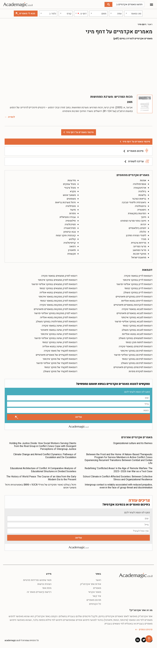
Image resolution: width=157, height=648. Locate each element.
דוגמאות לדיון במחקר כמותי (138, 288)
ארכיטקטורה (140, 188)
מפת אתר (46, 588)
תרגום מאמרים (93, 600)
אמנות (143, 180)
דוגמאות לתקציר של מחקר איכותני (60, 359)
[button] (151, 4)
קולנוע (72, 239)
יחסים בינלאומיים (137, 228)
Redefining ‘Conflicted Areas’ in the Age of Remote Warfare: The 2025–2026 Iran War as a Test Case (118, 470)
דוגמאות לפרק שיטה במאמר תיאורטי (59, 330)
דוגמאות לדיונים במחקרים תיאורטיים (134, 296)
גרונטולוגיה (140, 206)
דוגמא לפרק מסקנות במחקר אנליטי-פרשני (55, 313)
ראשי (150, 24)
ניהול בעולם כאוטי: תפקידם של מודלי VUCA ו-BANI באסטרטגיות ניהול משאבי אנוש (40, 486)
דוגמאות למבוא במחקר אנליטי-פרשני (133, 321)
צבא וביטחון (69, 232)
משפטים (71, 199)
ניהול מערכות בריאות (65, 202)
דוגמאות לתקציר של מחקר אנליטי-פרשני (56, 363)
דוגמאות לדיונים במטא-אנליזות (136, 301)
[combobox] (133, 14)
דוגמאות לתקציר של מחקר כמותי (60, 367)
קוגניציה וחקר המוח (66, 235)
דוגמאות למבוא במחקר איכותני (136, 317)
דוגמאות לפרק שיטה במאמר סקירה (59, 326)
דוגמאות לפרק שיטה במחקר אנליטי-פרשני (55, 338)
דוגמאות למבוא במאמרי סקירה (137, 309)
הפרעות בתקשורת (137, 213)
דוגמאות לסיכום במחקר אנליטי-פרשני (133, 355)
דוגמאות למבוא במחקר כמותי (137, 326)
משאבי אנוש (69, 195)
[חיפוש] (108, 4)
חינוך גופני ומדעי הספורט (133, 221)
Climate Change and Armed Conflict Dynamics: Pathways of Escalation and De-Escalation (44, 456)
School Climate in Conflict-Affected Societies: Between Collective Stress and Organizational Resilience (117, 478)
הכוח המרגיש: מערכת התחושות (111, 96)
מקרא (73, 191)
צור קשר (96, 596)
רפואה (72, 246)
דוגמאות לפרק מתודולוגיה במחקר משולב (56, 321)
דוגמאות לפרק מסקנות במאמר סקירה (58, 305)
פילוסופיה (70, 221)
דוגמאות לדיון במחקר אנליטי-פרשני (134, 284)
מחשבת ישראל (138, 257)
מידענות (72, 180)
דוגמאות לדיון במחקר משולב (137, 292)
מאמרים (97, 588)
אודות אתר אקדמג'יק (90, 584)
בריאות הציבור (139, 199)
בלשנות (142, 195)
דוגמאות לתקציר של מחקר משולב (60, 371)
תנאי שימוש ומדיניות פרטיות (37, 580)
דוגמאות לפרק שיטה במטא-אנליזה (59, 346)
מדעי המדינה (139, 246)
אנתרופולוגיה (139, 184)
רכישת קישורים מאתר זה (39, 592)
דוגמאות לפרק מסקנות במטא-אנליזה (58, 317)
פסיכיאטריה (70, 228)
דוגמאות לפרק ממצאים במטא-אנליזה (58, 292)
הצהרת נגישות (44, 584)
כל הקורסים (95, 604)
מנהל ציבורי (70, 188)
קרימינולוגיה (69, 243)
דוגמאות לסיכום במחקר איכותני (136, 351)
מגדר (143, 239)
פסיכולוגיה (70, 224)
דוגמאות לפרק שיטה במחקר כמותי (59, 342)
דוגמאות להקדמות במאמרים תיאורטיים (133, 305)
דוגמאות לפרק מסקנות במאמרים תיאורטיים (55, 309)
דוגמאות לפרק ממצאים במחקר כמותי (58, 288)
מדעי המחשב (139, 250)
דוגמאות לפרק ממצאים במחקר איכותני (57, 280)
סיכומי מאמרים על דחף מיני (136, 141)
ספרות (72, 213)
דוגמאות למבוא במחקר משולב (137, 330)
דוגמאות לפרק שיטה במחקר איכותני (59, 334)
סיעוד (73, 210)
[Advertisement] (78, 67)
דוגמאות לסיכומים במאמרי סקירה (135, 346)
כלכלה (143, 232)
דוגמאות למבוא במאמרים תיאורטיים (134, 313)
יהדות (143, 224)
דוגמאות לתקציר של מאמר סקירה (60, 351)
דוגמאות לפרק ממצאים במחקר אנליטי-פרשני (54, 284)
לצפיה (11, 117)
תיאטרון (72, 250)
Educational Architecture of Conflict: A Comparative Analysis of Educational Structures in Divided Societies (43, 470)
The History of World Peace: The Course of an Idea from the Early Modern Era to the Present (41, 478)
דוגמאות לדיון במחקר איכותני (137, 280)
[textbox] (133, 14)
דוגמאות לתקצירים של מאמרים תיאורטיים (56, 355)
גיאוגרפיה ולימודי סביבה (134, 202)
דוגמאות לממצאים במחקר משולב (135, 338)
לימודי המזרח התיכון (136, 235)
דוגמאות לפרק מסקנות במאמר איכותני (58, 296)
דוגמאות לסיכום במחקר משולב (136, 363)
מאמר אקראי (94, 592)
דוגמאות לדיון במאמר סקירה (138, 276)
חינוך (143, 217)
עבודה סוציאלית (68, 217)
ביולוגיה (142, 191)
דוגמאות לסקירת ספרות (140, 371)
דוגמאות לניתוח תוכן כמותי (139, 342)
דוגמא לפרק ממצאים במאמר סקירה (59, 276)
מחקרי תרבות (139, 254)
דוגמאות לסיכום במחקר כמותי (137, 359)
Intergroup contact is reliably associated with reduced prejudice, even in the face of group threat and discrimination (118, 486)
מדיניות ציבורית (138, 243)
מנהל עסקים (69, 184)
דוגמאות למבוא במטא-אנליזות (137, 334)
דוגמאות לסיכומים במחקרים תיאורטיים (132, 367)
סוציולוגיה (71, 206)
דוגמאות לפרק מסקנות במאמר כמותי (58, 301)
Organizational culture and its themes (132, 443)
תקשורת (71, 254)
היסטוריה (141, 210)
